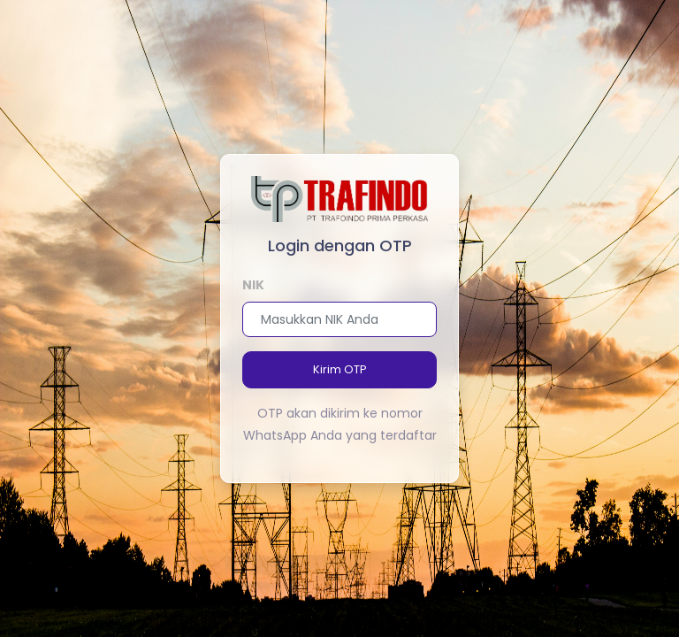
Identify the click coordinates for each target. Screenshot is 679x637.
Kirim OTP (340, 369)
